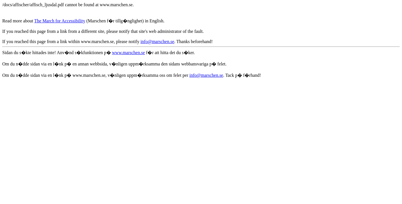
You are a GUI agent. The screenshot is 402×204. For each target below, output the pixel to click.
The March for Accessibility (59, 20)
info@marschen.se (157, 41)
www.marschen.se (128, 52)
